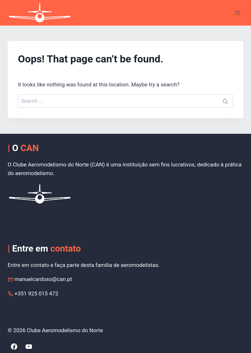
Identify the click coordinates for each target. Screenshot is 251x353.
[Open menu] (237, 13)
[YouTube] (28, 346)
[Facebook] (14, 346)
